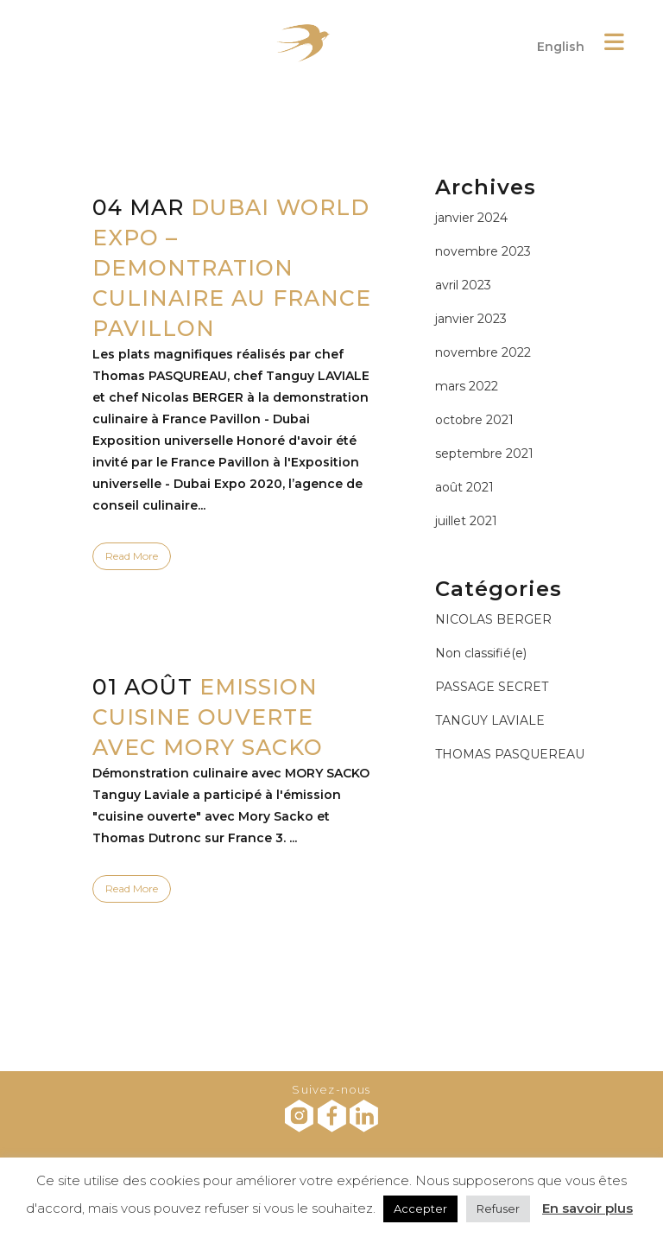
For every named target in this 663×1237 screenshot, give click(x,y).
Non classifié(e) (481, 653)
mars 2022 (466, 386)
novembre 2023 (483, 251)
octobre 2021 (474, 420)
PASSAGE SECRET (491, 687)
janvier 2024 (471, 217)
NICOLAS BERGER (493, 619)
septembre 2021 (484, 453)
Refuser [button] (498, 1208)
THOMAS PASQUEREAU (509, 754)
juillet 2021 (466, 521)
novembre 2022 (483, 352)
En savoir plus (587, 1208)
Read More (131, 555)
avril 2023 (463, 285)
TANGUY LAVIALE (490, 720)
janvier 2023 (471, 319)
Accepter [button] (420, 1208)
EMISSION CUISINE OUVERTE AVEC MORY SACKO (207, 717)
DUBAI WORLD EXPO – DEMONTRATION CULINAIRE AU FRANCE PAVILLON (231, 267)
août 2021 (464, 487)
